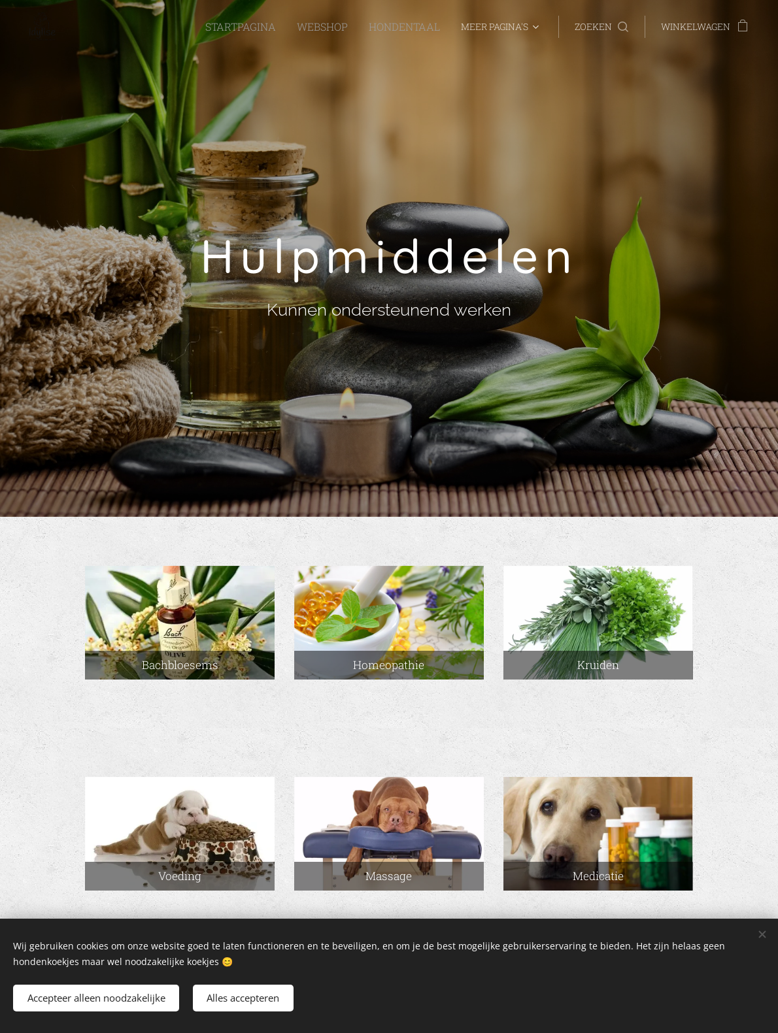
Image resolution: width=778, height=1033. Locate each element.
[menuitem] (137, 26)
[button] (601, 26)
